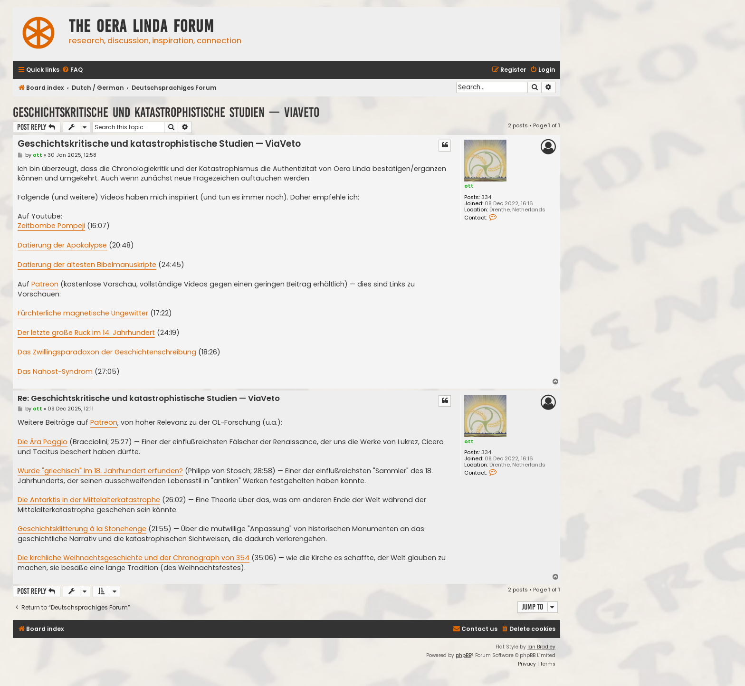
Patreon (44, 284)
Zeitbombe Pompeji (51, 225)
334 (486, 197)
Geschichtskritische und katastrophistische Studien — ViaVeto (166, 112)
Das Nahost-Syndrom (55, 371)
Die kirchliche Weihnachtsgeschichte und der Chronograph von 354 (133, 557)
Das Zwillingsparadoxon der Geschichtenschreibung (107, 352)
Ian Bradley (541, 646)
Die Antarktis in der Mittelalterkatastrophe (89, 500)
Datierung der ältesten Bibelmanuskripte (87, 264)
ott (469, 186)
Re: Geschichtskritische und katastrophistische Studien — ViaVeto (149, 399)
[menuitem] (72, 70)
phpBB (463, 655)
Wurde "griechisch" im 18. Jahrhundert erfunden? (100, 471)
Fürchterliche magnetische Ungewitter (83, 313)
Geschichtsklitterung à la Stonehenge (82, 529)
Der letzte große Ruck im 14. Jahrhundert (86, 332)
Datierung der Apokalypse (62, 245)
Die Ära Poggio (42, 442)
